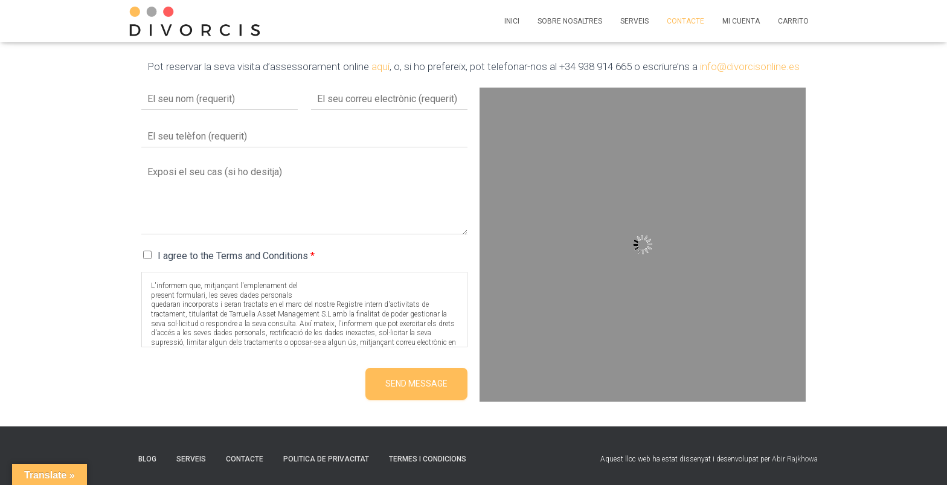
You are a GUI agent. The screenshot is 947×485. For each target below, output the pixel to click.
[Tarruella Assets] (643, 245)
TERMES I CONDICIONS (427, 459)
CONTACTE (685, 21)
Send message (416, 383)
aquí (380, 66)
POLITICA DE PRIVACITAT (326, 459)
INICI (511, 21)
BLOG (147, 459)
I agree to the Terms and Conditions (236, 256)
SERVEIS (634, 21)
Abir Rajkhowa (795, 459)
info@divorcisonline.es (750, 66)
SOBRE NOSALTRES (570, 21)
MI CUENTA (741, 21)
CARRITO (793, 21)
